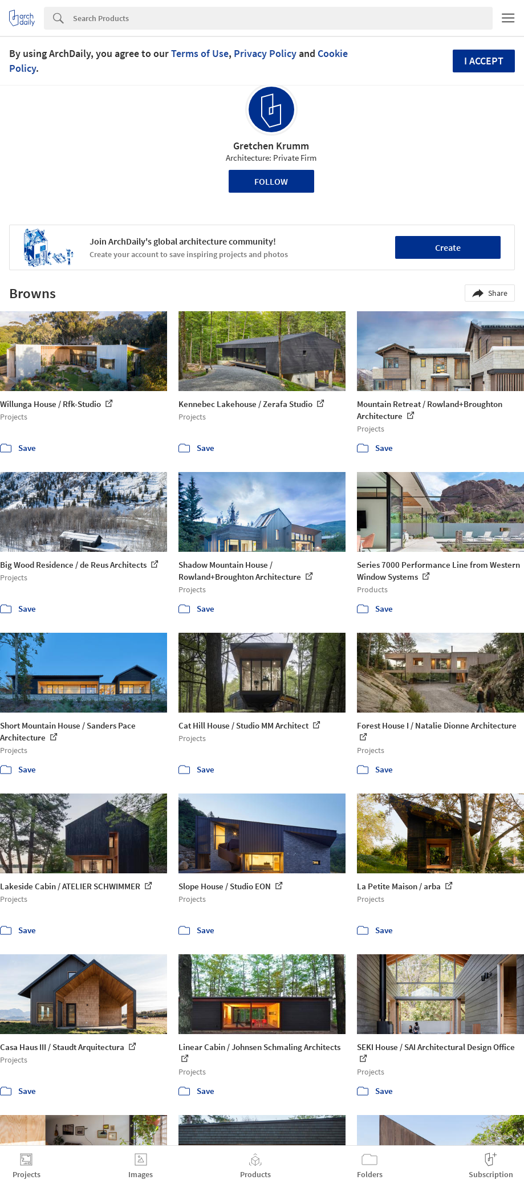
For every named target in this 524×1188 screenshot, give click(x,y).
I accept (483, 60)
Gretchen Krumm (271, 145)
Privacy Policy (265, 53)
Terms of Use (200, 53)
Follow (271, 181)
